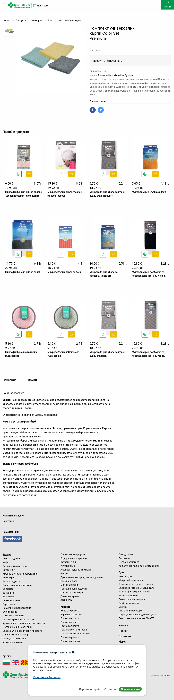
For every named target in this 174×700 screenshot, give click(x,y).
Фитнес (64, 573)
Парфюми (124, 558)
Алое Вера (8, 577)
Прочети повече (99, 101)
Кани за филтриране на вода (135, 591)
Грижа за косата (69, 618)
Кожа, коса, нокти (13, 642)
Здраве (7, 554)
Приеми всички (130, 689)
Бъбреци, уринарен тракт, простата (22, 630)
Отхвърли (110, 689)
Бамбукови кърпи (129, 603)
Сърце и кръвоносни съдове (18, 619)
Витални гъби (68, 562)
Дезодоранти (126, 554)
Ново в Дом (125, 576)
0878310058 (42, 5)
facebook (12, 539)
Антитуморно (67, 566)
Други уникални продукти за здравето (81, 577)
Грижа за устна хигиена (73, 629)
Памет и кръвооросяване (17, 608)
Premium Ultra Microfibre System (115, 75)
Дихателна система (13, 615)
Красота (65, 606)
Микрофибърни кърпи (131, 580)
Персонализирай (89, 689)
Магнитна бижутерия (72, 592)
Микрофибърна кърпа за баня (64, 272)
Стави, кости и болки (14, 638)
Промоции (125, 636)
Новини (123, 631)
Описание (9, 380)
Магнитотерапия (69, 584)
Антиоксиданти (11, 581)
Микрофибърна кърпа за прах (149, 192)
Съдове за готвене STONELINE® (136, 587)
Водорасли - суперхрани (73, 558)
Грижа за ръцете (69, 637)
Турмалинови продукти (73, 588)
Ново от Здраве (11, 558)
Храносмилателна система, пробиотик (24, 623)
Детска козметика (129, 562)
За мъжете (8, 596)
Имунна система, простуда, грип (20, 573)
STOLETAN (66, 600)
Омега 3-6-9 (9, 570)
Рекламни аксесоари (130, 610)
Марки (122, 641)
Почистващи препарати (132, 599)
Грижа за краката (70, 641)
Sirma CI (167, 675)
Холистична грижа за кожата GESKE (139, 566)
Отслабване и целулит (72, 554)
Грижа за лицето (69, 622)
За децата (8, 588)
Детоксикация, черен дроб (17, 627)
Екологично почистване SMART (136, 618)
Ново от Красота (69, 610)
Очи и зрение (10, 611)
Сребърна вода (68, 581)
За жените (8, 592)
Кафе (5, 562)
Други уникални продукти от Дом (137, 614)
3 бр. (104, 71)
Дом (121, 572)
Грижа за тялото (69, 626)
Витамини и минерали (15, 566)
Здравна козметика (71, 614)
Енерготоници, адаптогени (17, 585)
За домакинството (129, 595)
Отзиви (32, 380)
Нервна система (11, 600)
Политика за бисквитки (46, 677)
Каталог (123, 625)
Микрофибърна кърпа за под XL (23, 272)
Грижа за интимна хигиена (75, 633)
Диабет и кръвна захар (16, 634)
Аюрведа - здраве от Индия (75, 569)
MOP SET (123, 607)
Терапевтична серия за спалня (136, 584)
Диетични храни (69, 596)
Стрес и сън (9, 604)
